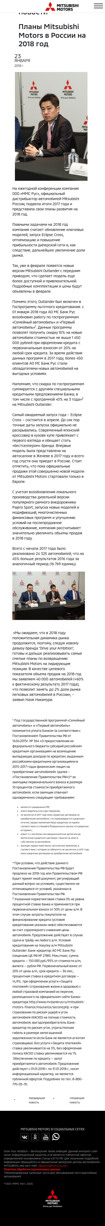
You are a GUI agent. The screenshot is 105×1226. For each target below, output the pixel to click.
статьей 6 (44, 826)
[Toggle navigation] (98, 6)
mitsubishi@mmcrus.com (52, 1165)
